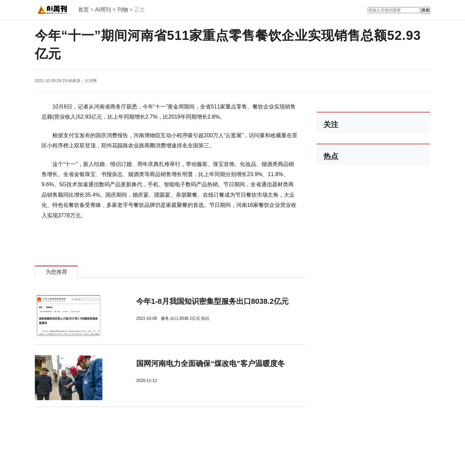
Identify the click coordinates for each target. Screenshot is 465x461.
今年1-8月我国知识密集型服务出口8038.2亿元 (212, 301)
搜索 (425, 10)
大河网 (90, 80)
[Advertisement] (144, 425)
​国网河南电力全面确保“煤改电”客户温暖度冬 (210, 363)
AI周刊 (103, 10)
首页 (83, 10)
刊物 (122, 10)
